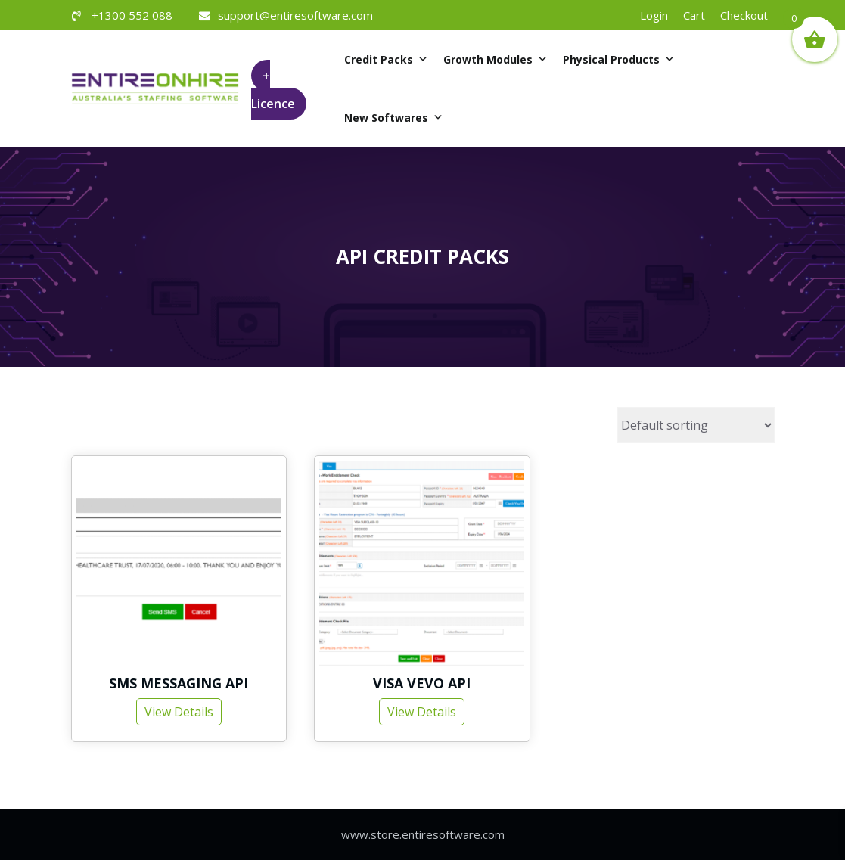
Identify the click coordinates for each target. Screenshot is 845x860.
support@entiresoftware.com (295, 15)
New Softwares (393, 117)
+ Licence (273, 90)
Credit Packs (386, 59)
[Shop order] (696, 425)
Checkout (744, 15)
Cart (694, 15)
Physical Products (619, 59)
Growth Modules (495, 59)
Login (654, 15)
